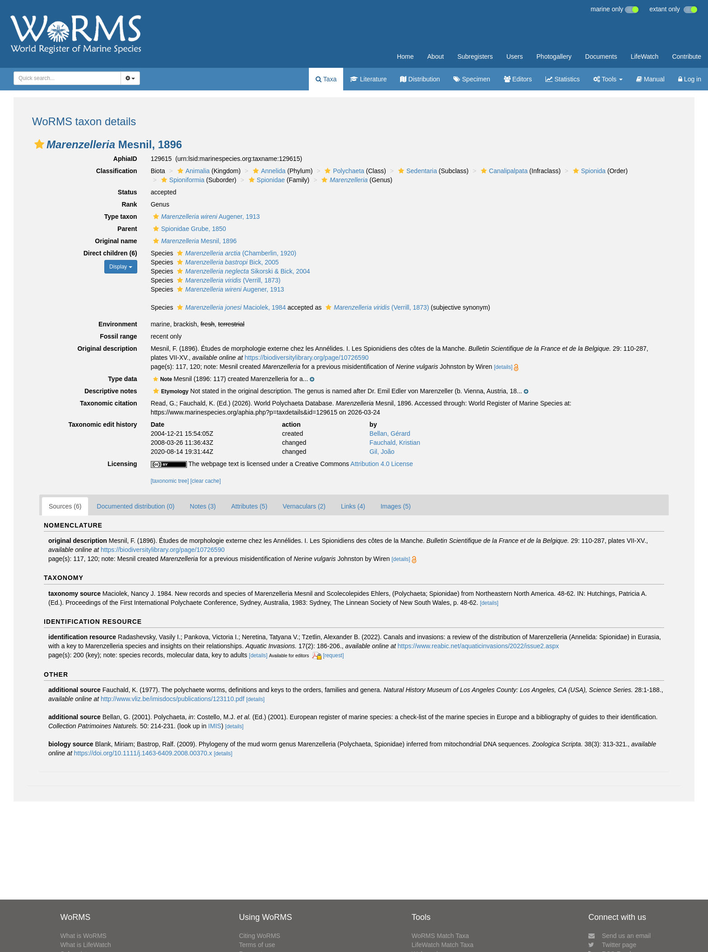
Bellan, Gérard (389, 433)
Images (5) (396, 506)
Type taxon (120, 216)
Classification (116, 170)
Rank (129, 204)
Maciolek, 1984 (230, 307)
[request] (333, 655)
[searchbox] (64, 78)
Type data (122, 378)
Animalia (192, 170)
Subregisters (475, 56)
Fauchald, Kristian (394, 442)
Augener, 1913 (205, 216)
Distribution (420, 79)
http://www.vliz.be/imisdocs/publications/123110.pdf (172, 698)
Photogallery (554, 56)
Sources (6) (65, 506)
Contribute (686, 56)
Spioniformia (182, 180)
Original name (116, 241)
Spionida (588, 170)
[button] (39, 144)
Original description (107, 348)
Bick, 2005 (227, 262)
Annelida (268, 170)
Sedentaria (416, 170)
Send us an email (619, 935)
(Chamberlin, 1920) (235, 253)
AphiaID (125, 158)
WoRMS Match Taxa (440, 935)
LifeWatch (645, 56)
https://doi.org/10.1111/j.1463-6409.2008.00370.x (143, 753)
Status (127, 192)
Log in (689, 79)
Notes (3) (203, 506)
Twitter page (612, 944)
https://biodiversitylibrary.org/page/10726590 (306, 357)
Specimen (471, 79)
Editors (518, 79)
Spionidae (266, 180)
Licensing (122, 463)
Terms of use (257, 944)
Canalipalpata (503, 170)
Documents (601, 56)
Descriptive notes (110, 391)
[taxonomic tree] (170, 481)
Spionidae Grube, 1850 (188, 228)
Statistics (562, 79)
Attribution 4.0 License (381, 463)
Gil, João (381, 451)
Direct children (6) (110, 253)
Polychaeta (343, 170)
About (435, 56)
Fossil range (118, 336)
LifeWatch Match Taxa (443, 944)
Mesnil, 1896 (194, 241)
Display (120, 267)
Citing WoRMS (259, 935)
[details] (503, 367)
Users (514, 56)
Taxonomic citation (108, 403)
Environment (117, 324)
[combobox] (67, 78)
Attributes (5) (249, 506)
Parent (127, 228)
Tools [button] (608, 79)
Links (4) (353, 506)
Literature (368, 79)
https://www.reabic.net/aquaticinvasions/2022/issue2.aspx (478, 646)
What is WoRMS (83, 935)
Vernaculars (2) (304, 506)
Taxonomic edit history (102, 424)
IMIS (214, 726)
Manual (650, 79)
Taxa (326, 79)
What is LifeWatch (85, 944)
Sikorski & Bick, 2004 (242, 271)
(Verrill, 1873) (227, 280)
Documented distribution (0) (135, 506)
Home (405, 56)
